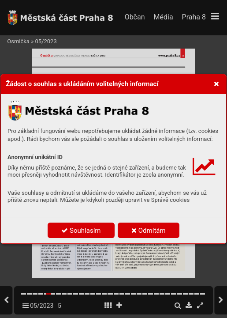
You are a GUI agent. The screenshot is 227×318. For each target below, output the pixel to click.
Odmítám (148, 231)
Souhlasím (80, 231)
